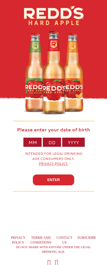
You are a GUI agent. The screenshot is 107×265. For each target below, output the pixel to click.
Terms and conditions (41, 240)
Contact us (64, 240)
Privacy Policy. (53, 163)
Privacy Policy (18, 240)
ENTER (53, 180)
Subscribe (87, 238)
